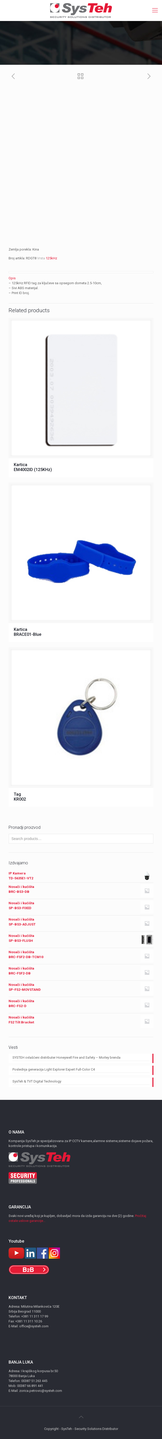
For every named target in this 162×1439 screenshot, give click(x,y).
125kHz (51, 258)
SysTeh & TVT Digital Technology (36, 1081)
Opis (12, 278)
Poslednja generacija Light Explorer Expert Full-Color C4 (53, 1069)
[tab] (81, 278)
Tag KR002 (20, 797)
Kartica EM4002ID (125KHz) (33, 467)
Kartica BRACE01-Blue (27, 632)
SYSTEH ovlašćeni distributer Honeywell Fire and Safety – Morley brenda (66, 1057)
